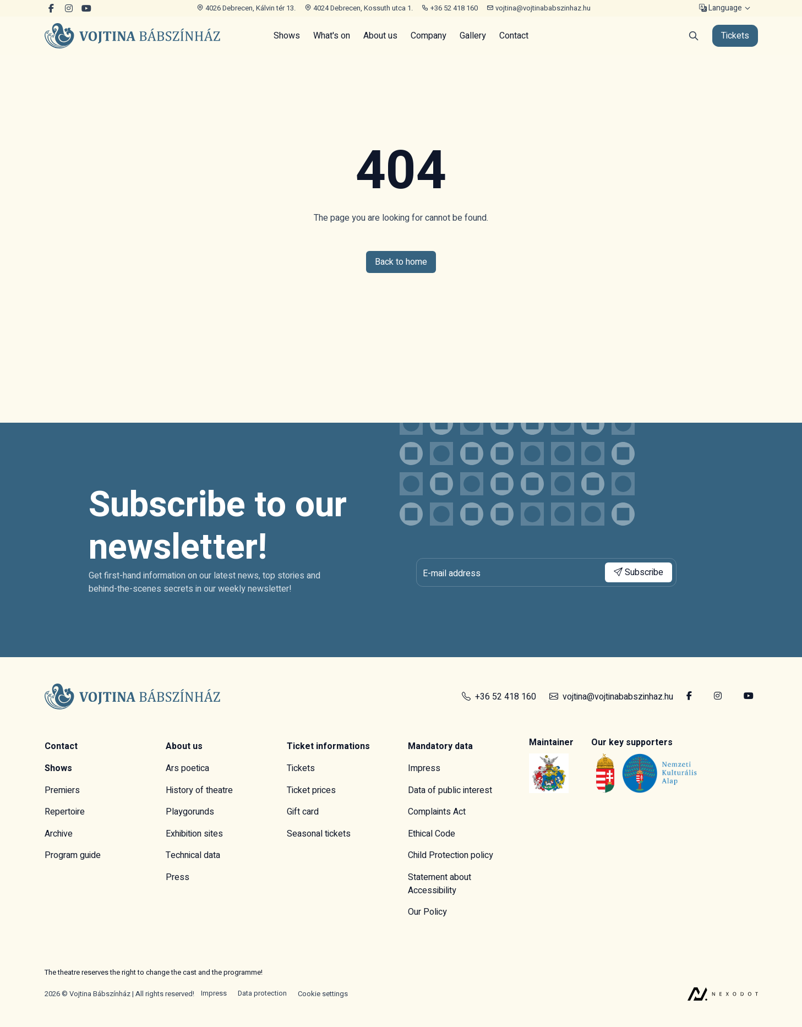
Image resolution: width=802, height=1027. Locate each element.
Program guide (73, 855)
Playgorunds (190, 811)
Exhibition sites (194, 833)
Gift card (303, 811)
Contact (513, 35)
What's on (331, 35)
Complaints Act (437, 811)
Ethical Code (431, 833)
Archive (59, 833)
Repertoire (65, 811)
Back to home (401, 262)
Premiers (62, 790)
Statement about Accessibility (439, 884)
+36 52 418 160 (450, 8)
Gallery (473, 35)
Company (428, 35)
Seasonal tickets (319, 833)
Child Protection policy (450, 855)
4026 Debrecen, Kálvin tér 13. (246, 8)
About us (380, 35)
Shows (287, 35)
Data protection (262, 993)
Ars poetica (187, 768)
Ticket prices (311, 790)
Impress (424, 768)
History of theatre (199, 790)
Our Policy (427, 912)
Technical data (193, 855)
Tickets (301, 768)
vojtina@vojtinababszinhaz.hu (539, 8)
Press (177, 877)
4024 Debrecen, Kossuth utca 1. (358, 8)
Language (720, 8)
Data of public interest (450, 790)
